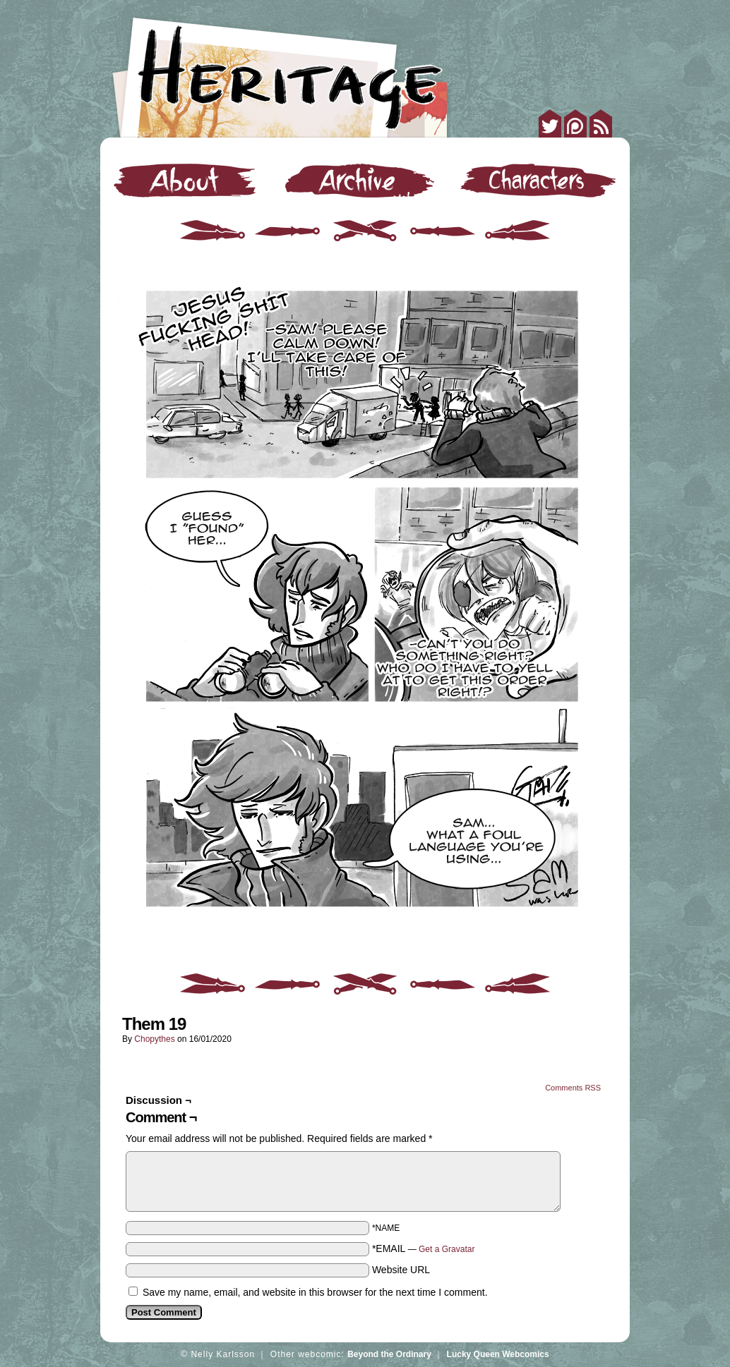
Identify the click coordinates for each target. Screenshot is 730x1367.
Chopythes (154, 1039)
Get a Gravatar (446, 1249)
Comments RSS (573, 1087)
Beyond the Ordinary (389, 1354)
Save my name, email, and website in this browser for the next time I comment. (315, 1292)
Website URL (401, 1269)
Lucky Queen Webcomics (498, 1354)
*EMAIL (423, 1248)
